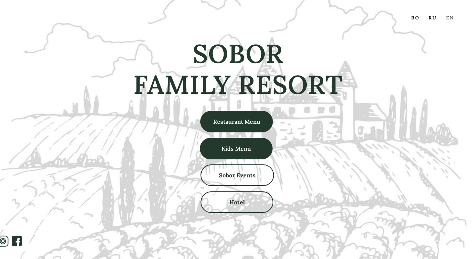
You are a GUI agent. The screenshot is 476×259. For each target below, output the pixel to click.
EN (450, 18)
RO (415, 18)
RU (432, 18)
